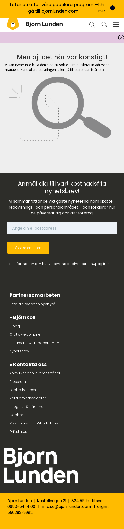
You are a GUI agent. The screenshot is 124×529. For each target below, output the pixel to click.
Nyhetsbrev (19, 351)
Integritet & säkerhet (27, 406)
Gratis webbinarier (26, 334)
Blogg (15, 326)
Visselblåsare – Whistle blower (36, 423)
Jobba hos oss (23, 389)
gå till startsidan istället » (84, 69)
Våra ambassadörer (28, 398)
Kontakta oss (30, 364)
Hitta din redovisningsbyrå (32, 304)
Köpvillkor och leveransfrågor (35, 373)
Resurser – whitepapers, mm (34, 342)
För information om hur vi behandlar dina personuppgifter (58, 263)
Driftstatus (18, 431)
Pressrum (18, 381)
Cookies (17, 414)
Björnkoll (24, 317)
